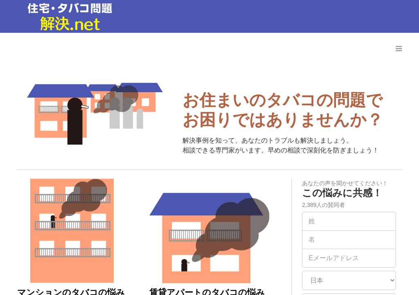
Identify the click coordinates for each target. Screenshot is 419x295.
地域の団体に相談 (295, 49)
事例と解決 (178, 49)
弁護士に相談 (232, 49)
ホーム (137, 49)
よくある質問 (359, 49)
